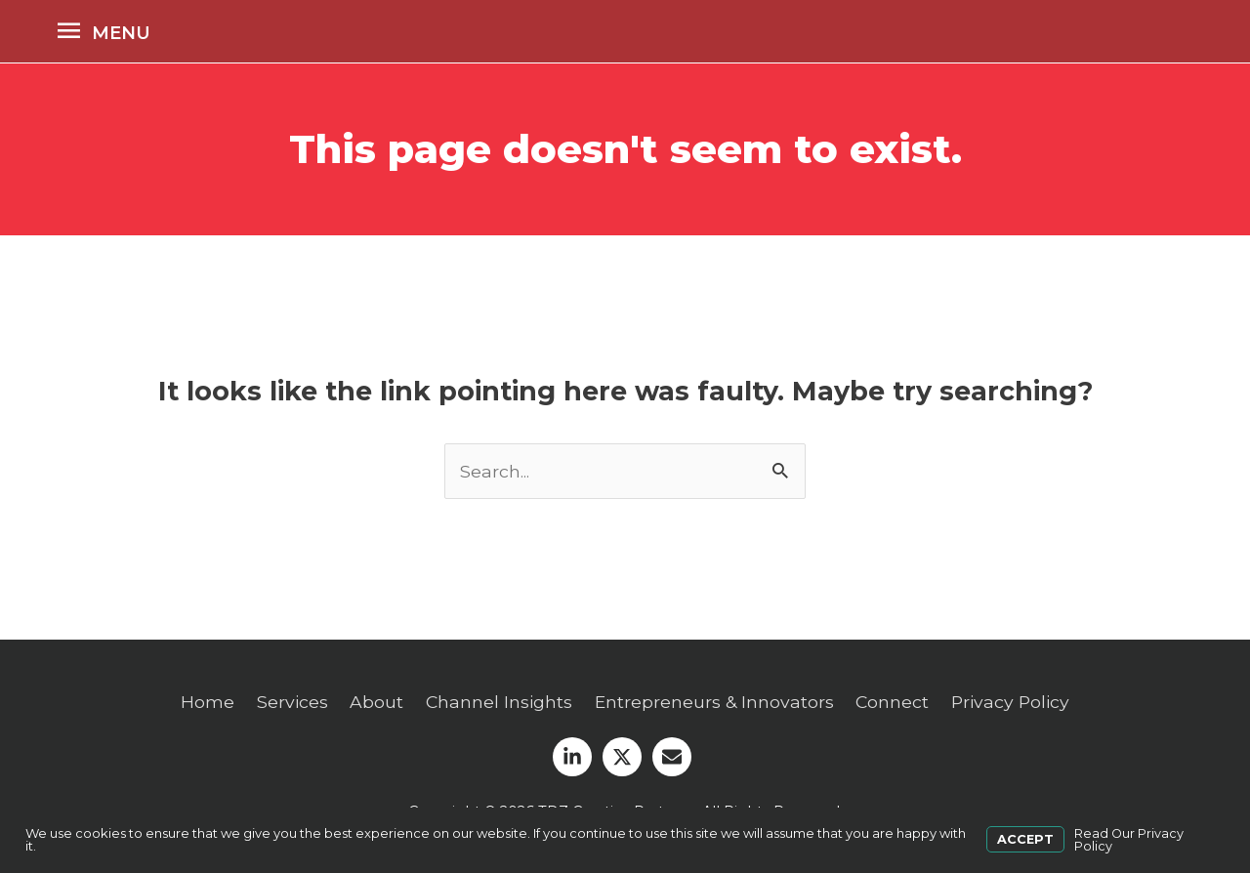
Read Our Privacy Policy (1129, 840)
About (372, 703)
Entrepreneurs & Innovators (714, 703)
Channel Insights (496, 703)
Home (202, 703)
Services (287, 703)
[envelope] (674, 756)
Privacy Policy (1015, 703)
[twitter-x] (625, 756)
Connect (894, 703)
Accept (1025, 841)
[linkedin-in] (575, 756)
